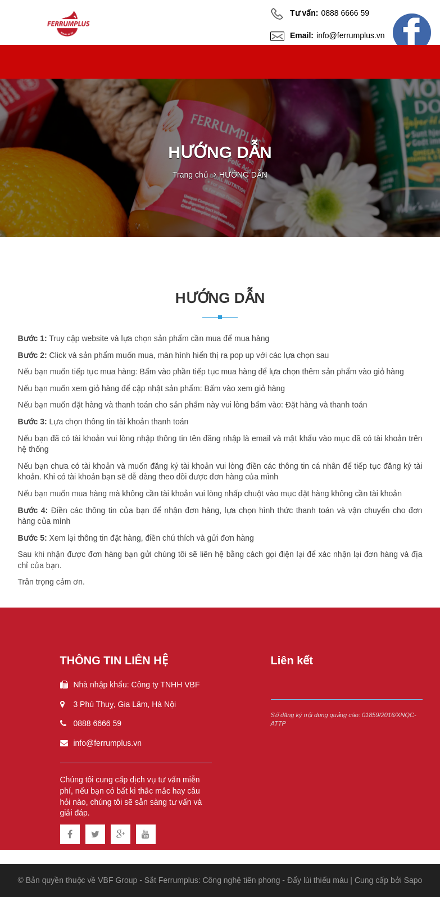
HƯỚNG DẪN (243, 174)
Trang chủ (190, 174)
